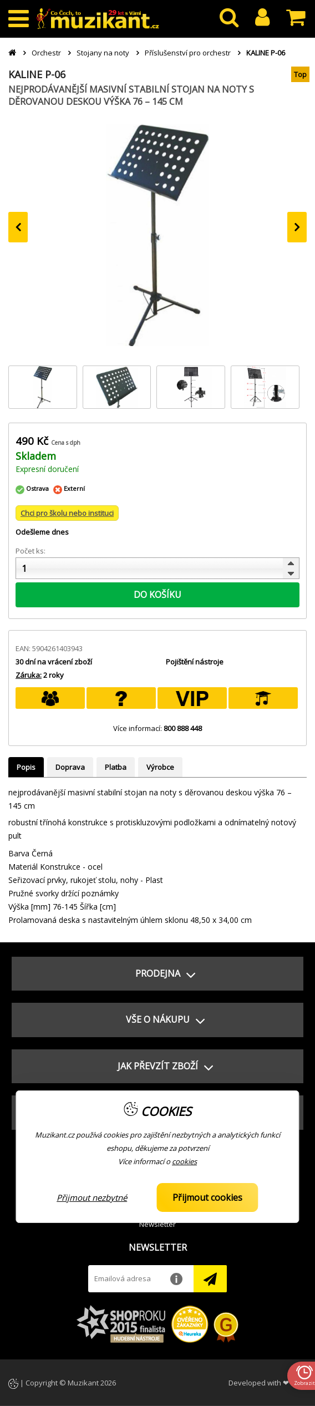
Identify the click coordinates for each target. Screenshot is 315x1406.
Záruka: (29, 675)
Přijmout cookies (207, 1197)
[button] (157, 974)
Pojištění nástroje (194, 662)
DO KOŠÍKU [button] (157, 594)
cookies (184, 1161)
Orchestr (46, 53)
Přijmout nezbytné (92, 1197)
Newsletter (157, 1224)
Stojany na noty (103, 53)
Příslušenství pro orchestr (188, 53)
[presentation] (18, 227)
